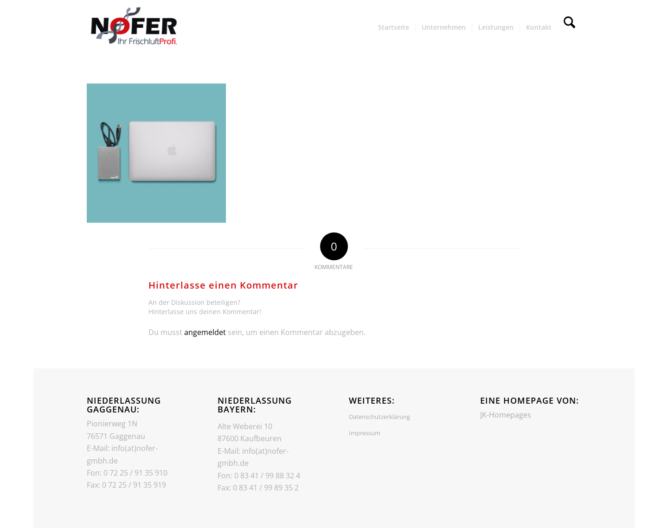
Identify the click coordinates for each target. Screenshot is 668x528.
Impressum (364, 433)
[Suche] (569, 27)
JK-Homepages (505, 415)
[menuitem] (393, 27)
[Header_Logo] (133, 27)
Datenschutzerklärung (379, 416)
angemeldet (205, 332)
